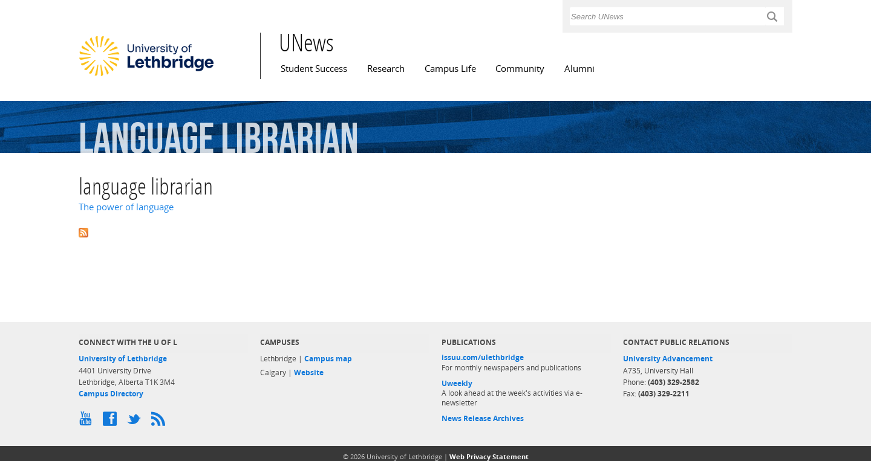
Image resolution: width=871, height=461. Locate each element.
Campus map (328, 358)
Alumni (579, 68)
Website (309, 372)
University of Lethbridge (123, 358)
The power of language (126, 207)
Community (519, 68)
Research (386, 68)
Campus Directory (111, 393)
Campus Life (450, 68)
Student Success (314, 68)
